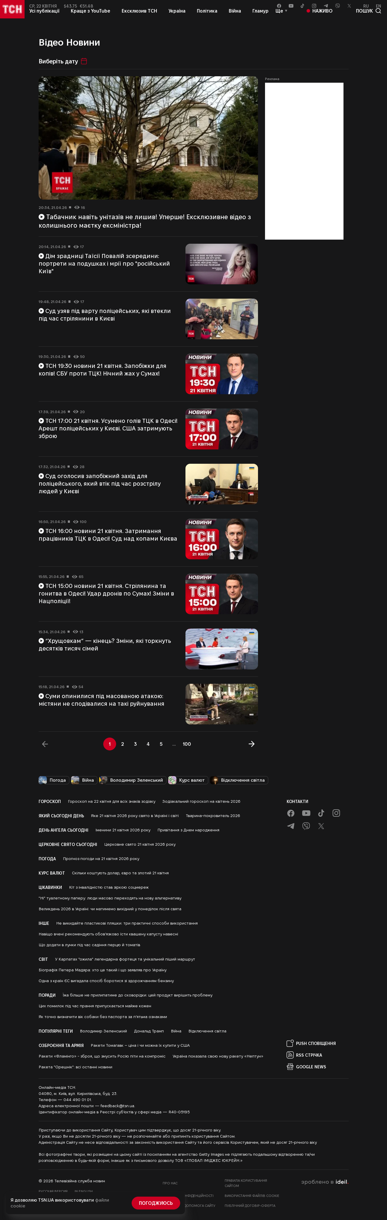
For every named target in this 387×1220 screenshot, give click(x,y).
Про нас (170, 1183)
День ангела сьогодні (63, 830)
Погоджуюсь (156, 1202)
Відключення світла (237, 780)
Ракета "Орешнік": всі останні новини (75, 1067)
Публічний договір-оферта (250, 1205)
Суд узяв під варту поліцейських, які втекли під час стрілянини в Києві (105, 314)
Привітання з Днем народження (188, 830)
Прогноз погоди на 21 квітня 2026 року (101, 858)
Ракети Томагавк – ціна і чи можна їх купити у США (140, 1045)
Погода (52, 780)
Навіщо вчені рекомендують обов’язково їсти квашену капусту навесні (108, 934)
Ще (279, 16)
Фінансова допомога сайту (189, 1205)
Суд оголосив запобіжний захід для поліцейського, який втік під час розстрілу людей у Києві (100, 483)
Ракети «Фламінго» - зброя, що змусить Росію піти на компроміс (102, 1056)
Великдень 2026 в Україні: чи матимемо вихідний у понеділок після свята (110, 908)
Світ (43, 959)
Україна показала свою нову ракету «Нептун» (218, 1056)
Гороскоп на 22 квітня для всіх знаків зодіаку (111, 801)
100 (187, 743)
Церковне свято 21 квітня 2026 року (140, 844)
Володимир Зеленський (131, 780)
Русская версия (53, 1191)
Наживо (320, 16)
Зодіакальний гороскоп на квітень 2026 (201, 801)
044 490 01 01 (77, 1099)
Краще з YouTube (90, 16)
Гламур (260, 16)
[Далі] (251, 744)
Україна (176, 16)
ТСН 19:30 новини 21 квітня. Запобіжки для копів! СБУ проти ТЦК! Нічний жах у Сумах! (103, 369)
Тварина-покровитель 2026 (213, 815)
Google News (306, 1066)
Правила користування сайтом (246, 1183)
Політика (207, 16)
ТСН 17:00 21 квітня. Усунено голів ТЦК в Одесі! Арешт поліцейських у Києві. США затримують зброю (108, 428)
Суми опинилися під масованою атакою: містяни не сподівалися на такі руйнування (101, 700)
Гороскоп (50, 801)
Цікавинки (50, 887)
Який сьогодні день (61, 815)
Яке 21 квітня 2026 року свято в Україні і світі (135, 815)
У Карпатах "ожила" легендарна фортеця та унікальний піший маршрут (125, 959)
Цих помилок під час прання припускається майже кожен (95, 1005)
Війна (235, 16)
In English (84, 1191)
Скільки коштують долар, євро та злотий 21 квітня (120, 873)
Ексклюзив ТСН (139, 16)
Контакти (297, 801)
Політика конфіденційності (188, 1195)
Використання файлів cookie (252, 1195)
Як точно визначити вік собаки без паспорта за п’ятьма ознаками (103, 1016)
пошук (368, 17)
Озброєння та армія (61, 1045)
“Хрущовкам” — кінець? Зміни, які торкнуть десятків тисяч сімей (105, 644)
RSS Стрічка (304, 1054)
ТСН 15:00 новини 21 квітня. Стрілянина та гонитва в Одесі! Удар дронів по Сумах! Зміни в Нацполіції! (106, 593)
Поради (47, 995)
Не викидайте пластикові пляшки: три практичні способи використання (127, 923)
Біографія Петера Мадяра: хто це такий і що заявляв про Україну (102, 970)
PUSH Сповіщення (311, 1043)
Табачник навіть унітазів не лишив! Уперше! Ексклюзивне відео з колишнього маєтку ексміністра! (145, 221)
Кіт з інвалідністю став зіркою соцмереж (109, 887)
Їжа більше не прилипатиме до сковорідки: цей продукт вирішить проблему (137, 995)
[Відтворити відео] (148, 138)
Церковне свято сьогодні (68, 844)
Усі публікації (44, 16)
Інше (44, 923)
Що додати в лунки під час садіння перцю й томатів (89, 944)
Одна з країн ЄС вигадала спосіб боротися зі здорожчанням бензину (106, 980)
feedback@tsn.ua (117, 1105)
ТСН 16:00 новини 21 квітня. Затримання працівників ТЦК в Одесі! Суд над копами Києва (108, 534)
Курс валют (186, 780)
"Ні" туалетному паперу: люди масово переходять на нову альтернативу (110, 898)
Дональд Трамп (149, 1031)
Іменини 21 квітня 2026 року (122, 830)
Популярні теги (56, 1031)
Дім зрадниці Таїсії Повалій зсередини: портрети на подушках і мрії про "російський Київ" (104, 263)
